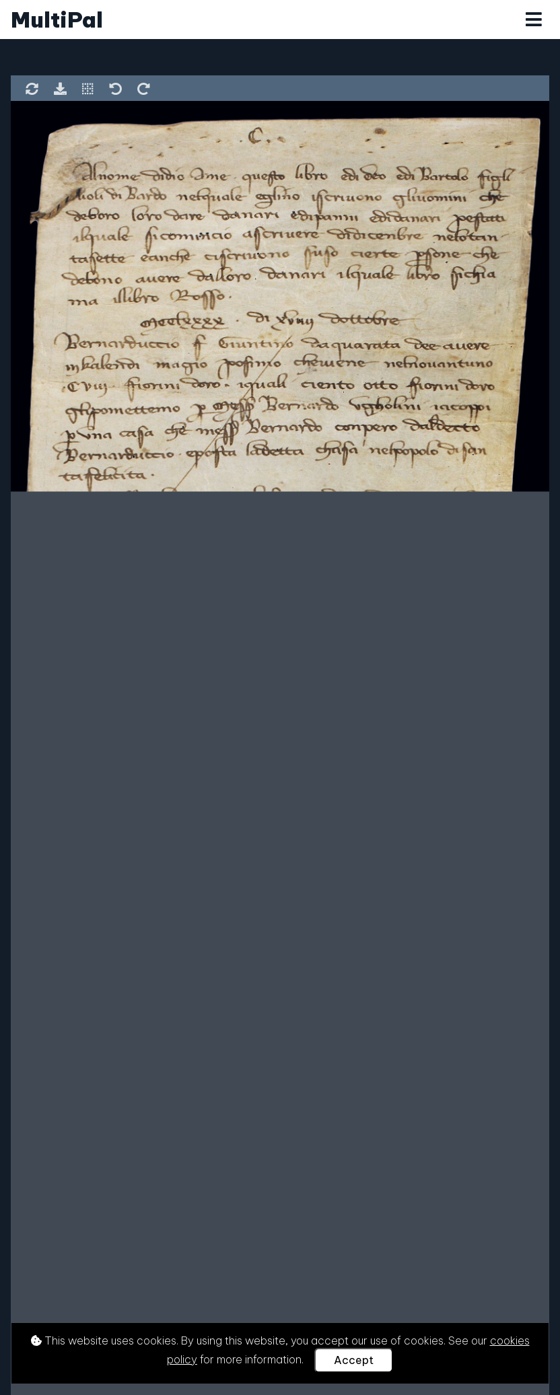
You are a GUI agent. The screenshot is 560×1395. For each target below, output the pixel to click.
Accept (354, 1360)
